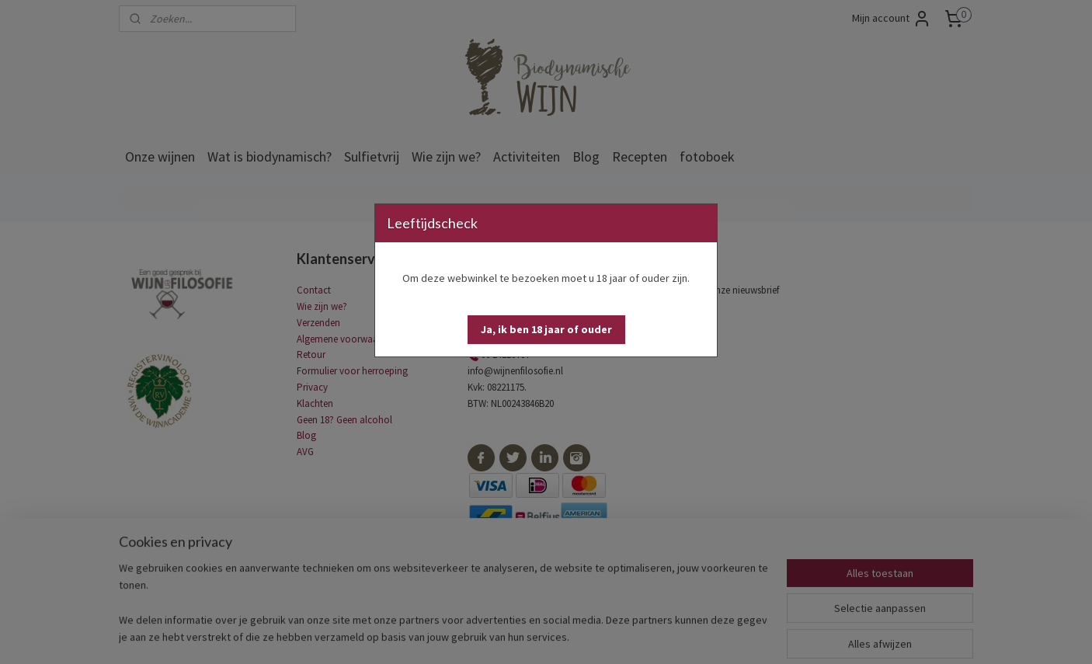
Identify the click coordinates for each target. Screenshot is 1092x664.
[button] (546, 329)
